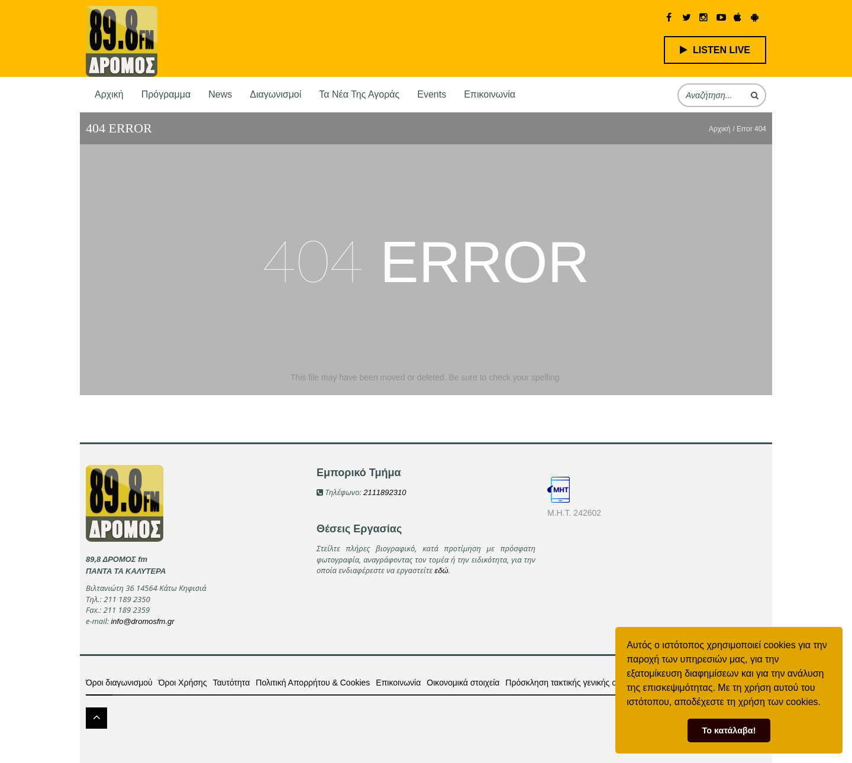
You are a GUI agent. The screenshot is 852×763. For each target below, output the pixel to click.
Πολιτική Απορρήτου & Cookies (313, 682)
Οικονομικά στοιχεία (463, 682)
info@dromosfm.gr (142, 621)
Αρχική (109, 94)
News (220, 94)
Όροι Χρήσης (183, 682)
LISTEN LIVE (715, 50)
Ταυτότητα (231, 682)
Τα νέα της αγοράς (359, 94)
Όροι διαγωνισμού (119, 682)
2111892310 (384, 492)
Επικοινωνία (489, 94)
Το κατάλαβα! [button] (729, 730)
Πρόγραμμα (166, 94)
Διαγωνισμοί (275, 94)
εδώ (441, 570)
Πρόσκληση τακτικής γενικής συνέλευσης (580, 682)
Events (431, 94)
